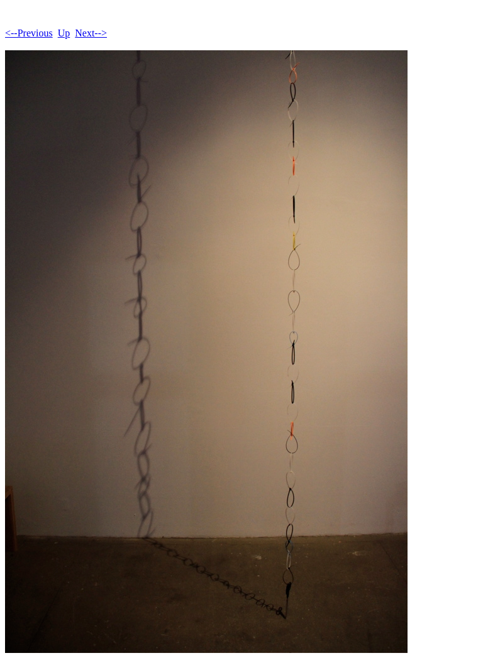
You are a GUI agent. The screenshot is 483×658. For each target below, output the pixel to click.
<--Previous (29, 33)
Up (64, 33)
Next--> (91, 33)
